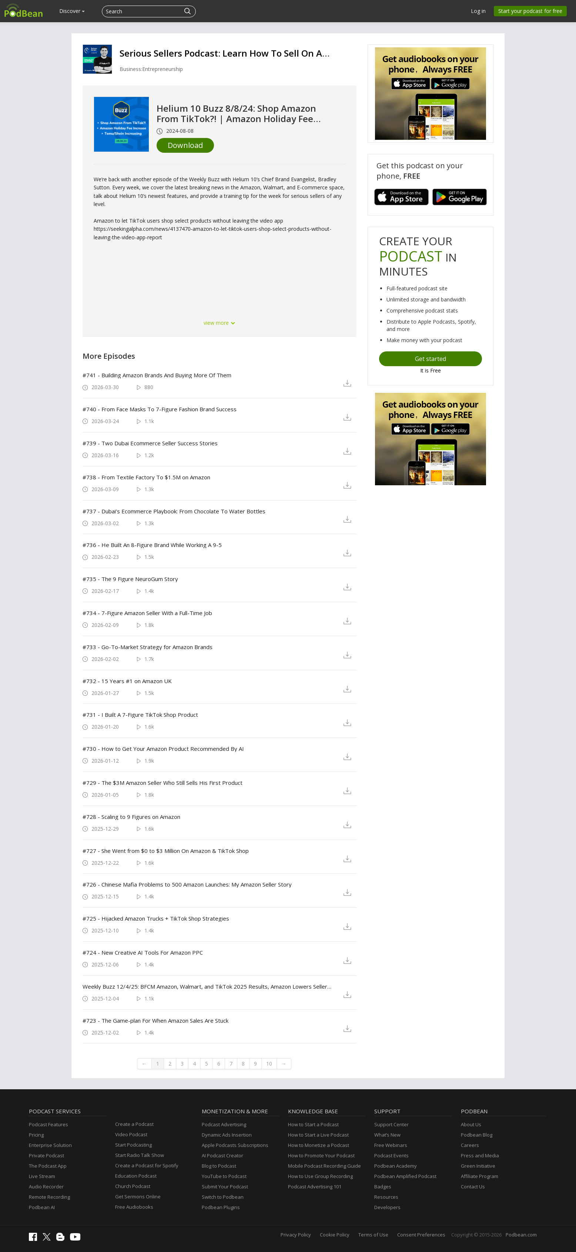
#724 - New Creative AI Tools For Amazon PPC (143, 952)
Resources (386, 1197)
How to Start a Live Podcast (318, 1134)
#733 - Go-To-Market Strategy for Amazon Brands (147, 647)
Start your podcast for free (530, 10)
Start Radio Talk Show (139, 1155)
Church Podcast (132, 1186)
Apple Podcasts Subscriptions (235, 1145)
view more (219, 322)
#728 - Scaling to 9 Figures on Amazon (131, 816)
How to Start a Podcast (313, 1124)
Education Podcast (136, 1175)
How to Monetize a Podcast (318, 1145)
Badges (382, 1186)
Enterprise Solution (50, 1145)
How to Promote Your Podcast (321, 1155)
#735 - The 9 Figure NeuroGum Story (130, 579)
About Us (471, 1124)
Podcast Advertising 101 (314, 1186)
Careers (470, 1145)
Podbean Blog (476, 1134)
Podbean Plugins (221, 1207)
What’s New (387, 1134)
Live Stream (42, 1176)
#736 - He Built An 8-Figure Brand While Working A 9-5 (152, 544)
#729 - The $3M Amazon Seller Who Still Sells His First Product (162, 782)
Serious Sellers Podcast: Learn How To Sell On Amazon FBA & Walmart (269, 53)
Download (185, 145)
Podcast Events (391, 1155)
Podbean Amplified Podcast (405, 1176)
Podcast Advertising (224, 1124)
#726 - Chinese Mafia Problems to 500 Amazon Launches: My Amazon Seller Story (187, 884)
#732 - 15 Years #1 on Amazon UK (127, 681)
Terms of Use (373, 1234)
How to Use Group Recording (320, 1176)
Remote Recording (49, 1197)
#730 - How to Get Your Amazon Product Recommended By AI (163, 748)
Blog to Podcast (219, 1165)
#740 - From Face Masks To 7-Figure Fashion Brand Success (160, 409)
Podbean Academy (395, 1165)
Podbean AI (42, 1207)
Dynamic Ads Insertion (227, 1134)
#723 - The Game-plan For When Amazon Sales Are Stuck (155, 1020)
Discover (72, 10)
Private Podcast (46, 1155)
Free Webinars (390, 1145)
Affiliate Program (479, 1176)
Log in (478, 10)
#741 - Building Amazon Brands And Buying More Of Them (157, 375)
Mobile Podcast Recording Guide (324, 1165)
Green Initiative (478, 1165)
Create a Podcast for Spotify (146, 1165)
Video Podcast (131, 1134)
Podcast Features (48, 1124)
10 (269, 1063)
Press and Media (480, 1155)
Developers (387, 1207)
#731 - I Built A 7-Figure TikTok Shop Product (140, 714)
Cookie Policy (334, 1234)
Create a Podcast (134, 1124)
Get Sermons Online (138, 1196)
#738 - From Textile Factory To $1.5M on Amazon (146, 477)
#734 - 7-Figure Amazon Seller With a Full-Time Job (147, 613)
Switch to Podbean (223, 1197)
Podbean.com (521, 1234)
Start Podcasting (133, 1144)
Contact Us (473, 1186)
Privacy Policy (296, 1234)
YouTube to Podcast (224, 1176)
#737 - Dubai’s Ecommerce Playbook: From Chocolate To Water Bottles (174, 511)
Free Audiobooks (134, 1207)
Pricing (36, 1134)
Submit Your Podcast (225, 1186)
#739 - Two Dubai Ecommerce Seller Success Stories (150, 443)
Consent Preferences (421, 1234)
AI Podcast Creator (222, 1155)
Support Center (391, 1124)
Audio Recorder (46, 1186)
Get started (430, 359)
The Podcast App (48, 1165)
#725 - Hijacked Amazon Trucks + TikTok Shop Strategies (156, 918)
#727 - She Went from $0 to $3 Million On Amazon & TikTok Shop (166, 850)
